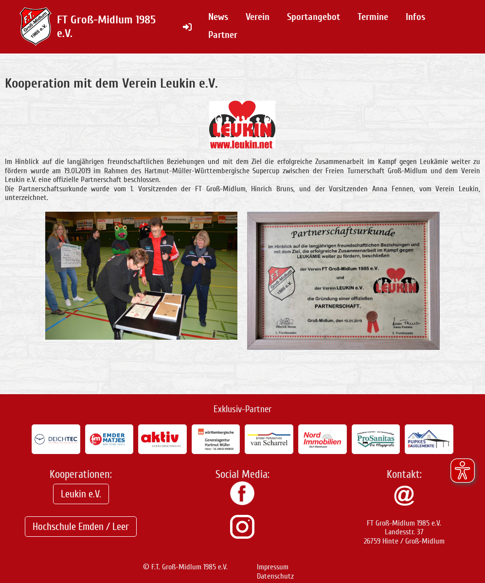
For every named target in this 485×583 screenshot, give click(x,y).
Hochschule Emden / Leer (81, 526)
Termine (373, 16)
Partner (222, 34)
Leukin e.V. (81, 494)
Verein (257, 16)
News (218, 16)
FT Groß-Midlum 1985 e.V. (106, 26)
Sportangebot (313, 16)
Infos (415, 16)
